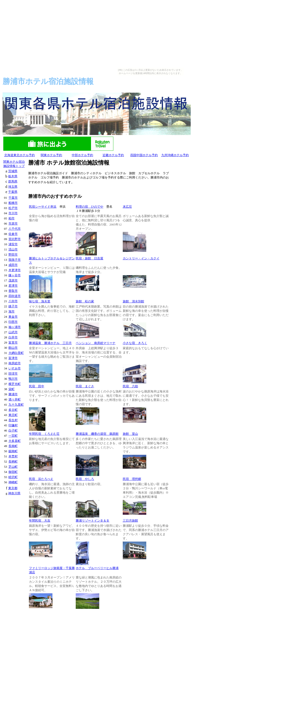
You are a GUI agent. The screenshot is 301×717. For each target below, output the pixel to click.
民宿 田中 (36, 386)
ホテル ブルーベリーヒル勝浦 (97, 568)
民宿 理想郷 (132, 479)
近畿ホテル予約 (113, 155)
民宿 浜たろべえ (41, 479)
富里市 (13, 342)
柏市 (11, 218)
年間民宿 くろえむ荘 (44, 434)
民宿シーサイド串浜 (42, 206)
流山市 (13, 249)
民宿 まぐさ (85, 386)
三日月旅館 (130, 520)
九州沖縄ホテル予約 (175, 155)
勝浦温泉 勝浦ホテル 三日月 (50, 343)
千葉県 (12, 192)
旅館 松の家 (85, 301)
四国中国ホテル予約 (144, 155)
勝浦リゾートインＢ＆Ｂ (92, 520)
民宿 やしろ (85, 479)
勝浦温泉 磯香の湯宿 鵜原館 (97, 434)
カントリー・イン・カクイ (141, 258)
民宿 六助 (130, 386)
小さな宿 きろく (135, 343)
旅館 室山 (130, 434)
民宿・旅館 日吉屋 (89, 258)
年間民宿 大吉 (39, 520)
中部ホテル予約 (82, 155)
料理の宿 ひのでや (89, 206)
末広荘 (127, 206)
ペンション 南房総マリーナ (95, 343)
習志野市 (14, 239)
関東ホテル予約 (51, 155)
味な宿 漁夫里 (39, 301)
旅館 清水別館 (133, 301)
